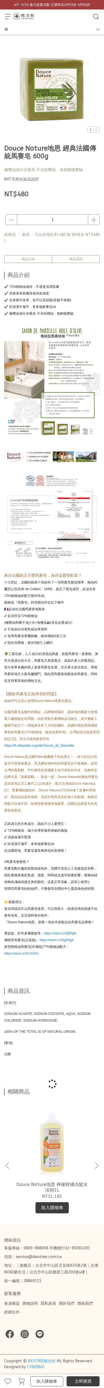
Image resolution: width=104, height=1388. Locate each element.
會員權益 (12, 1303)
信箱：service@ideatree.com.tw (33, 1256)
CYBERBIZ (35, 1367)
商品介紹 (28, 259)
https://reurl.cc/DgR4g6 (57, 940)
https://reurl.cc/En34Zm (21, 953)
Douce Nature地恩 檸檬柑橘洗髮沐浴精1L (52, 1187)
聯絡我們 (85, 1303)
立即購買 (83, 1381)
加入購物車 (46, 1381)
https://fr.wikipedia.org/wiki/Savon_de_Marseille (39, 746)
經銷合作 (12, 1312)
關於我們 (67, 1303)
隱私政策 (48, 1303)
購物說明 (30, 1303)
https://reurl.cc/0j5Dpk (60, 933)
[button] (96, 1165)
